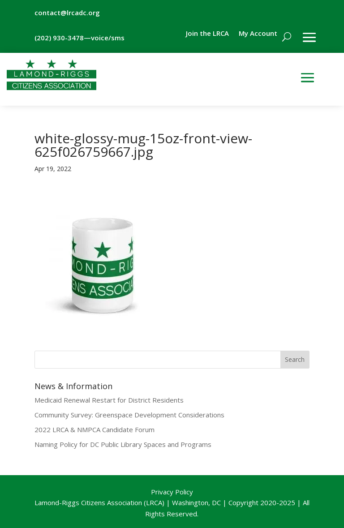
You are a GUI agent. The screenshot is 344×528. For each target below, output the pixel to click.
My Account (258, 34)
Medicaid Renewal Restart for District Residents (109, 399)
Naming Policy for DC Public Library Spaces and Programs (122, 444)
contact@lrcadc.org (67, 12)
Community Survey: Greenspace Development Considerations (129, 414)
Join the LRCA (207, 34)
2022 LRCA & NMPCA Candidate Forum (94, 429)
